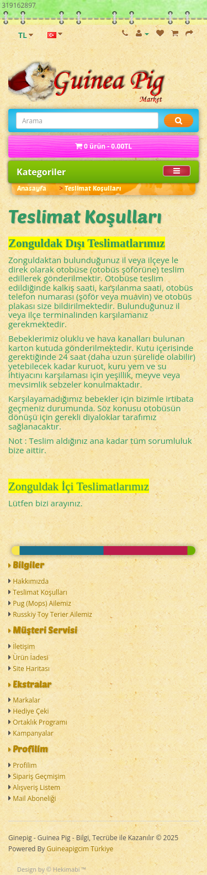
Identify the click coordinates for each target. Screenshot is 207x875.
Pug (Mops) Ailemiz (42, 603)
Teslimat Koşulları (93, 188)
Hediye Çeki (31, 711)
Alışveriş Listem (36, 787)
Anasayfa (31, 188)
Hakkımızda (31, 581)
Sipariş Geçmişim (39, 776)
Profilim (25, 765)
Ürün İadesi (30, 657)
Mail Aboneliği (34, 798)
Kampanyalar (33, 733)
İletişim (24, 646)
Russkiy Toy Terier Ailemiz (52, 614)
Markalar (26, 700)
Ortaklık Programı (40, 722)
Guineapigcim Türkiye (79, 848)
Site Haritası (31, 668)
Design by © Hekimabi (48, 869)
